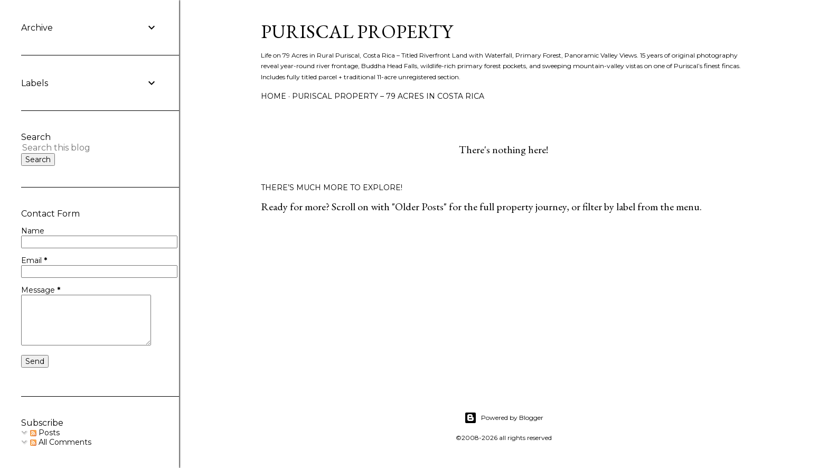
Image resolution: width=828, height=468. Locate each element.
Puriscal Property (357, 31)
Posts (45, 432)
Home (273, 96)
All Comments (60, 442)
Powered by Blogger (503, 417)
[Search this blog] (77, 147)
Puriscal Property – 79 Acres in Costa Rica (388, 96)
